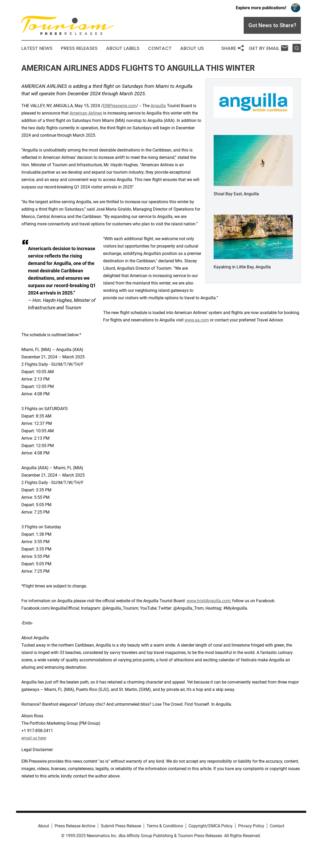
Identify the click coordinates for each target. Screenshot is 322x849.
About (43, 825)
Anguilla (158, 105)
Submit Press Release (121, 825)
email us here (33, 738)
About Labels (123, 48)
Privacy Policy (251, 825)
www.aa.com (197, 319)
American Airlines (86, 113)
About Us (192, 48)
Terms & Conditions (165, 825)
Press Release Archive (75, 825)
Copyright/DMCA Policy (211, 825)
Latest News (36, 48)
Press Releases (79, 48)
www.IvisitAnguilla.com (208, 600)
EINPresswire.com (119, 105)
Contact (160, 48)
